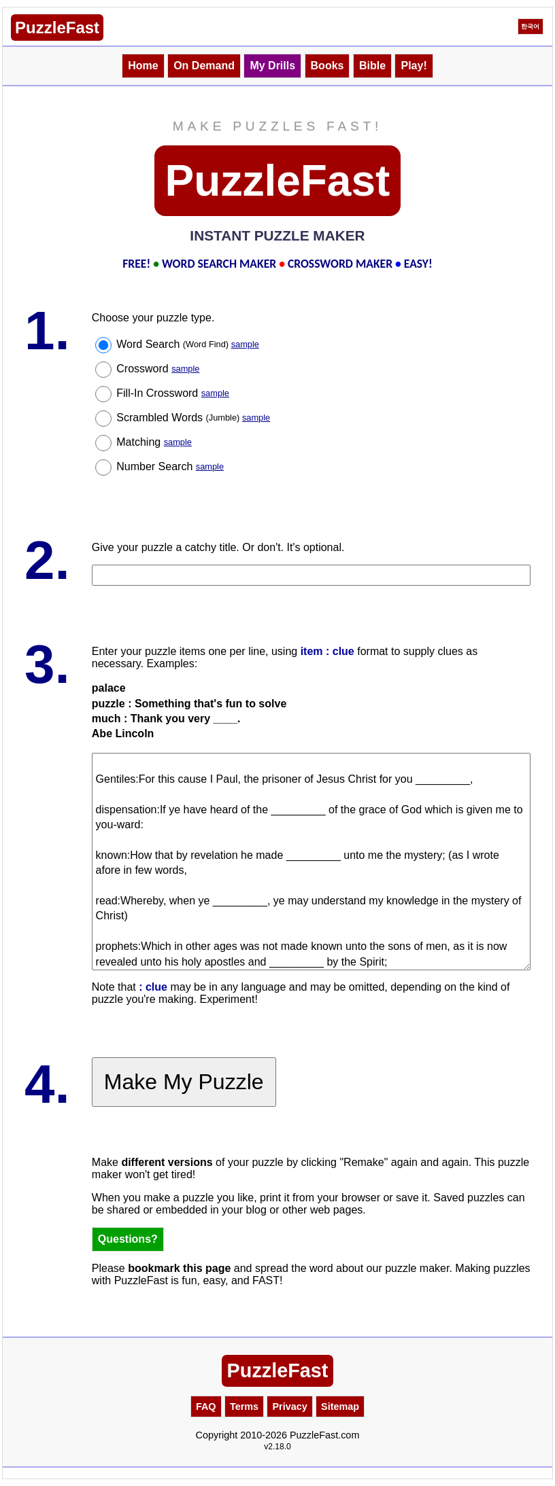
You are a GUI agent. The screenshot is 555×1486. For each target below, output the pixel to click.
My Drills (272, 65)
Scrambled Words (193, 417)
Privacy (289, 1406)
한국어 (530, 26)
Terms (244, 1406)
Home (143, 65)
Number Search (170, 466)
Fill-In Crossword (172, 393)
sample (245, 344)
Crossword (157, 368)
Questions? (128, 1239)
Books (327, 65)
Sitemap (340, 1406)
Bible (372, 65)
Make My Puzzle (184, 1081)
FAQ (206, 1406)
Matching (154, 442)
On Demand (204, 65)
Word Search (187, 344)
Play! (413, 65)
